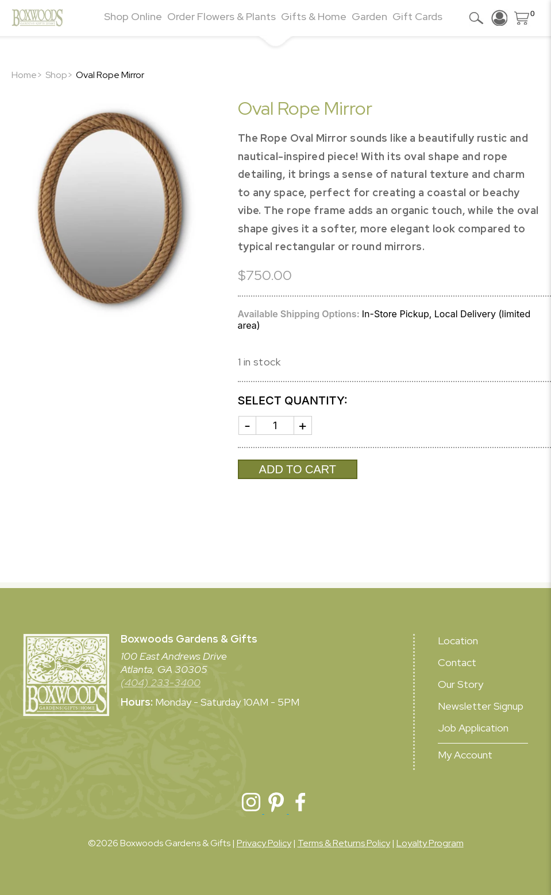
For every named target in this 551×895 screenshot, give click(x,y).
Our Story (460, 684)
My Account (465, 754)
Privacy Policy (264, 843)
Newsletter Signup (480, 706)
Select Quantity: (293, 400)
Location (458, 640)
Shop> (59, 75)
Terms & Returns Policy (344, 843)
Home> (27, 75)
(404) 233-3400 (161, 682)
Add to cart (297, 469)
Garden (369, 16)
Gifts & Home (313, 16)
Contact (457, 662)
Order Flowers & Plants (221, 16)
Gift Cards (417, 16)
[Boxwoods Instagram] (252, 810)
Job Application (473, 727)
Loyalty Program (430, 843)
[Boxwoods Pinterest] (276, 810)
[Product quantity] (275, 425)
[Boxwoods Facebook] (300, 810)
